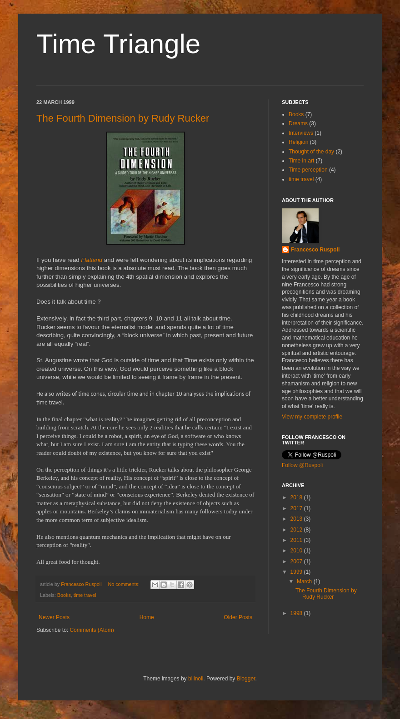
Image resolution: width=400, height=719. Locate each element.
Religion (298, 142)
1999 (297, 572)
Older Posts (238, 617)
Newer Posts (54, 617)
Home (147, 617)
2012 (297, 530)
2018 (297, 497)
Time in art (301, 161)
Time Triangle (118, 44)
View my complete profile (312, 417)
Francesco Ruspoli (315, 249)
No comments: (124, 584)
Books (64, 595)
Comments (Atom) (92, 630)
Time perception (308, 170)
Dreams (298, 123)
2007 (297, 561)
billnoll (195, 678)
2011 (297, 540)
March (305, 581)
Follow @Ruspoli (302, 465)
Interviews (301, 133)
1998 (297, 613)
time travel (85, 595)
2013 (297, 519)
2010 (297, 550)
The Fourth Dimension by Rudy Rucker (122, 118)
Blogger (246, 678)
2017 (297, 508)
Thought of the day (311, 151)
